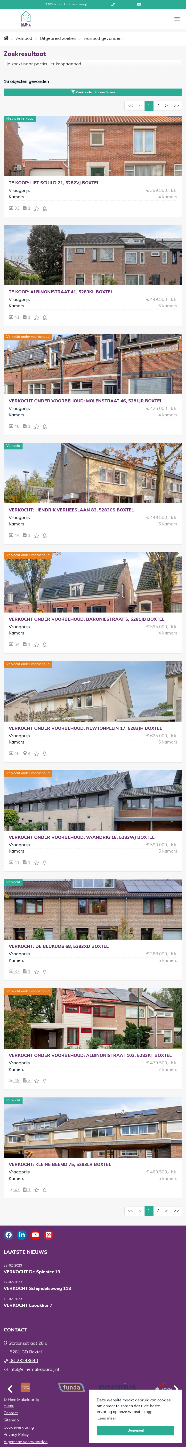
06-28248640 (113, 4)
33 (14, 208)
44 (14, 535)
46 (14, 753)
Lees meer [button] (106, 1418)
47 (14, 1189)
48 (14, 426)
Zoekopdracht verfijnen (93, 92)
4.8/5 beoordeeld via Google (67, 4)
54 (14, 644)
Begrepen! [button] (136, 1430)
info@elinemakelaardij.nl (139, 4)
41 (14, 317)
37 (14, 971)
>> (176, 105)
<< (130, 105)
